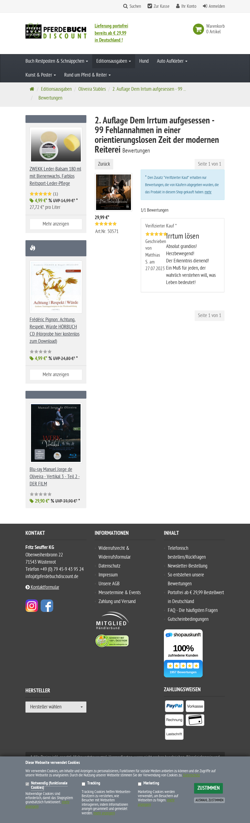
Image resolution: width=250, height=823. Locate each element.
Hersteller (37, 691)
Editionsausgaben (113, 61)
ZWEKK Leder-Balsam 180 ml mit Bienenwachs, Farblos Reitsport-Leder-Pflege (55, 176)
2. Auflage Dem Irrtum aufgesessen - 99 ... (149, 89)
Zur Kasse (161, 6)
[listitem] (174, 707)
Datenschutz (109, 566)
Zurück (104, 164)
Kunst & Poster (40, 75)
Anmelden (217, 6)
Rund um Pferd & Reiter (87, 75)
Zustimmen (208, 788)
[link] (199, 29)
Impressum (108, 575)
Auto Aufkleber (172, 61)
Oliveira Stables (92, 89)
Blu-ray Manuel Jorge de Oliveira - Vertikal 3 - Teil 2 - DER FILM (55, 477)
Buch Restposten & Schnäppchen (56, 61)
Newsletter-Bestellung (187, 566)
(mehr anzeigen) (104, 813)
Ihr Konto (188, 6)
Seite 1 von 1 (209, 164)
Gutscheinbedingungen (188, 619)
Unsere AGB (109, 584)
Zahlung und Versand (117, 601)
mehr (208, 192)
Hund (144, 61)
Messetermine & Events (120, 593)
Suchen (135, 6)
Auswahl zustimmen (209, 800)
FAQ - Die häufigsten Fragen (193, 610)
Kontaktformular (42, 587)
